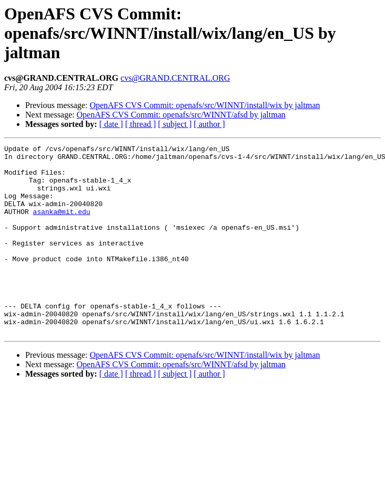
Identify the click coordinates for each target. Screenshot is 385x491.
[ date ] (111, 124)
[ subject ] (175, 124)
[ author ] (209, 124)
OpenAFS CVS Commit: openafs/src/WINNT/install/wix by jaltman (205, 105)
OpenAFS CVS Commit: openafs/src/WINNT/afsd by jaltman (181, 114)
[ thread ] (140, 124)
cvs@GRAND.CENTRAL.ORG (176, 77)
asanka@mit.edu (61, 225)
